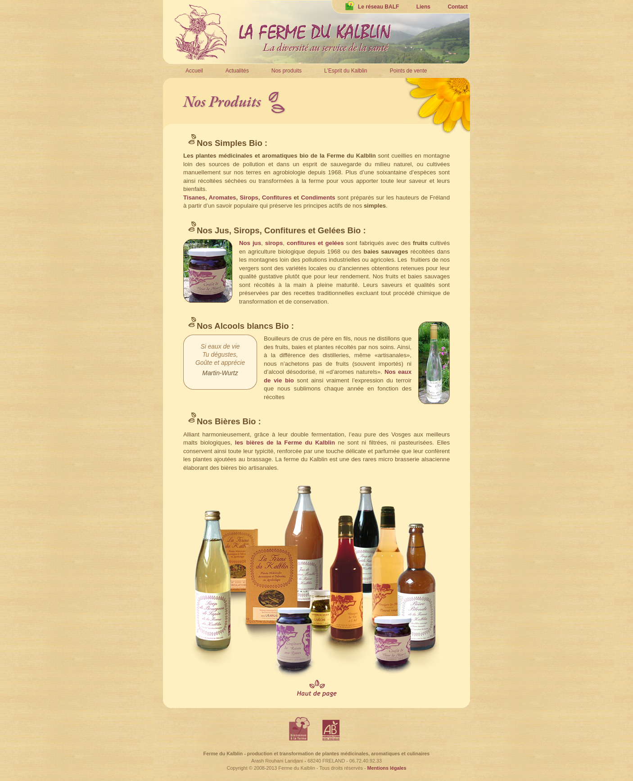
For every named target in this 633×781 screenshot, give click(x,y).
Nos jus (250, 243)
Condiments (318, 197)
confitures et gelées (314, 243)
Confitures (277, 197)
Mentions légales (387, 768)
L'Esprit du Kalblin (345, 71)
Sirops (249, 197)
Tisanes (194, 197)
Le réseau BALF (372, 7)
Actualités (237, 71)
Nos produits (286, 71)
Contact (458, 7)
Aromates (222, 197)
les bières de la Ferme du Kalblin (285, 442)
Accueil (194, 71)
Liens (423, 7)
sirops (274, 243)
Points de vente (408, 71)
